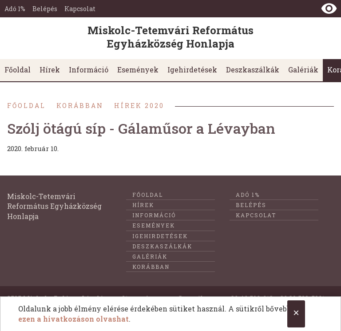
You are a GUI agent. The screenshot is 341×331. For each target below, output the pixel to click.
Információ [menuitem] (88, 69)
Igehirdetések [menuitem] (192, 69)
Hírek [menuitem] (50, 69)
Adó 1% (14, 8)
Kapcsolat (79, 8)
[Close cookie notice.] (296, 313)
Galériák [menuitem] (303, 69)
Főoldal (26, 105)
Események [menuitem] (138, 69)
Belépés (44, 8)
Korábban (79, 105)
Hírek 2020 (139, 105)
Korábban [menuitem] (151, 266)
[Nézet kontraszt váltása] (329, 8)
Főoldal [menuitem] (17, 69)
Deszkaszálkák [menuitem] (252, 69)
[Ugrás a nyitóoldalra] (170, 38)
